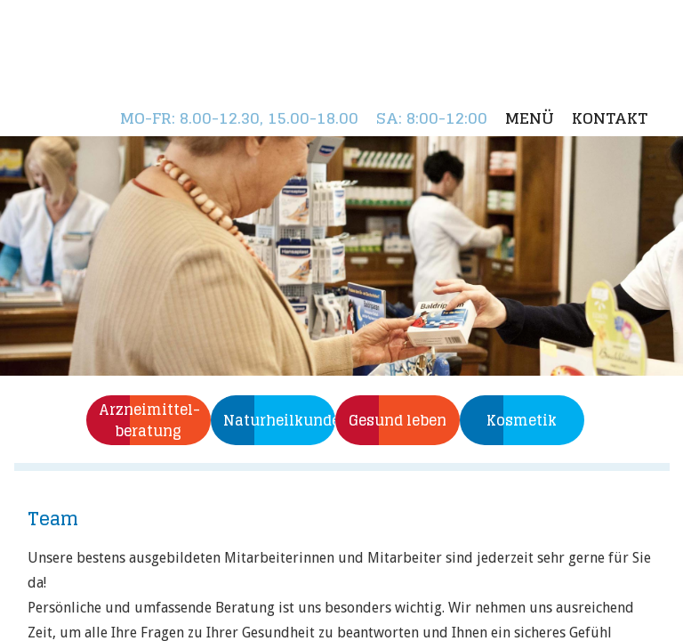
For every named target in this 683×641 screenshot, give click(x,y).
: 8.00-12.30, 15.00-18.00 (239, 118)
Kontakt (609, 118)
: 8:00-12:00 (431, 118)
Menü (529, 118)
